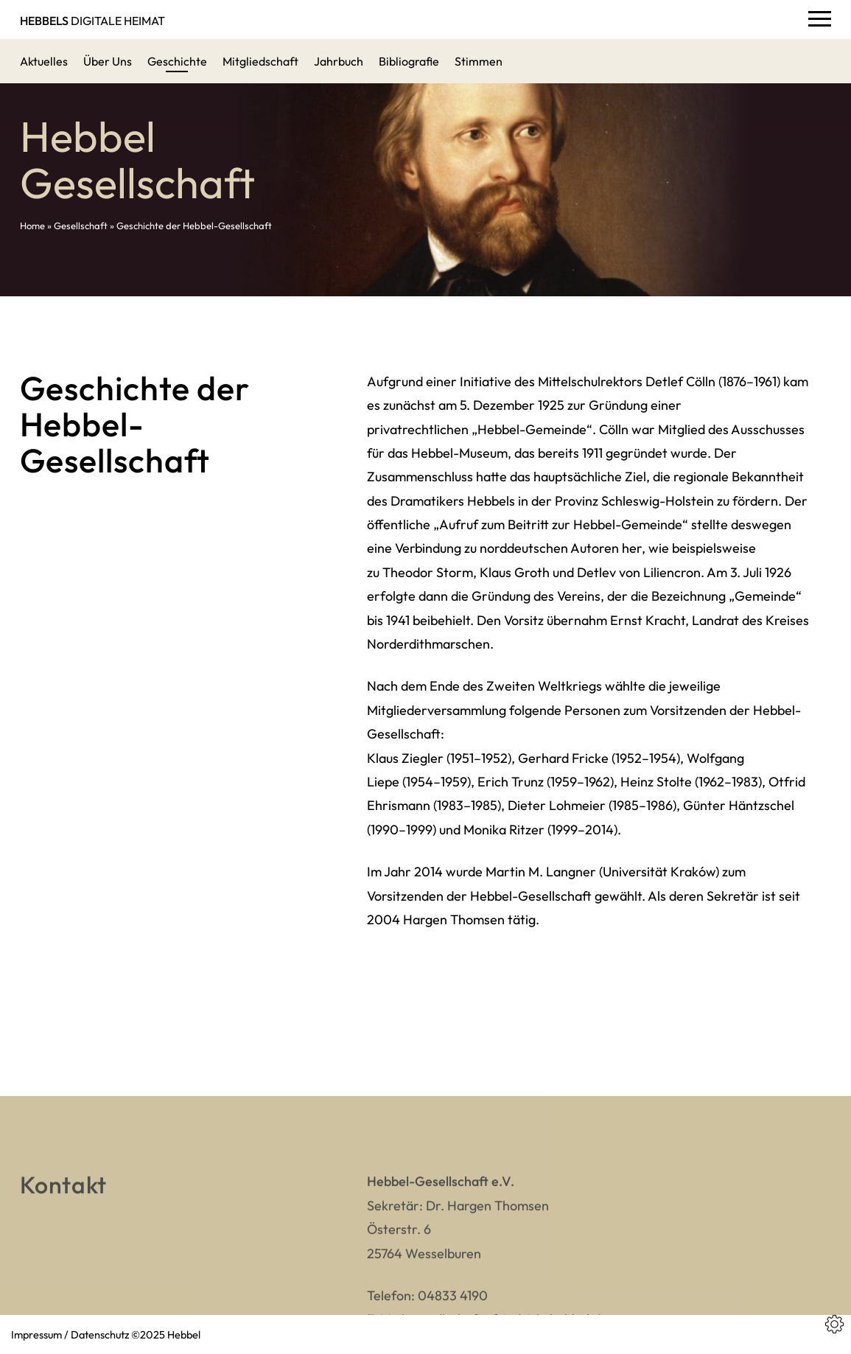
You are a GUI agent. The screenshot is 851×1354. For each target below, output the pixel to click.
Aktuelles (44, 61)
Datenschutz (100, 1334)
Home (32, 225)
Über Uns (107, 61)
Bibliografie (409, 61)
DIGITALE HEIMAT (92, 21)
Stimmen (478, 61)
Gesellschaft (81, 225)
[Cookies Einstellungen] (834, 1324)
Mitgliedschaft (260, 61)
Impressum (36, 1334)
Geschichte (177, 61)
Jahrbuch (338, 61)
